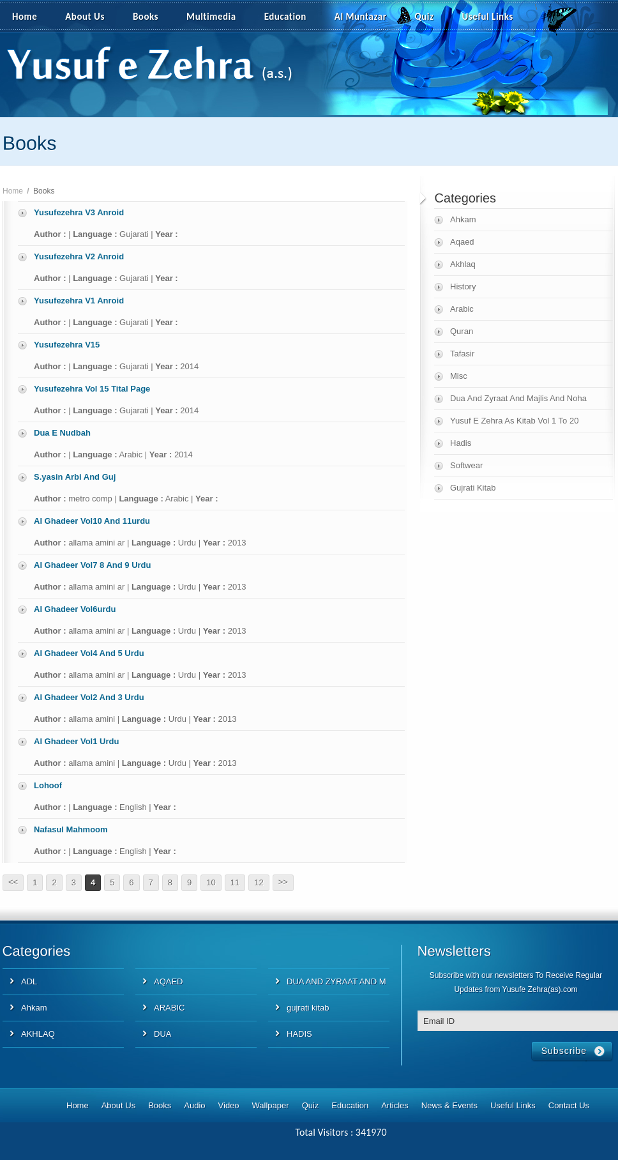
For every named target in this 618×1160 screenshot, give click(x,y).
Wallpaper (270, 1105)
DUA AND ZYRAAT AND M (336, 981)
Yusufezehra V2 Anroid (79, 256)
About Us (85, 16)
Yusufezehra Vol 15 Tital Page (92, 388)
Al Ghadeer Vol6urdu (75, 609)
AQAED (168, 981)
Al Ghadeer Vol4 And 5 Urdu (89, 653)
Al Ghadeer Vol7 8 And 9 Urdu (92, 565)
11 (234, 882)
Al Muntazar (361, 16)
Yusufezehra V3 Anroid (79, 212)
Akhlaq (463, 264)
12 (258, 882)
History (463, 286)
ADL (29, 981)
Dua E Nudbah (62, 433)
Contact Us (568, 1105)
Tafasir (462, 353)
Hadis (460, 443)
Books (145, 16)
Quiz (424, 16)
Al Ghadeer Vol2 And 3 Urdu (89, 697)
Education (285, 16)
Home (24, 16)
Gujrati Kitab (473, 487)
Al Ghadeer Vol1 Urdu (76, 741)
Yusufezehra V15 (67, 344)
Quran (461, 331)
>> (283, 882)
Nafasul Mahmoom (71, 829)
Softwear (466, 465)
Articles (395, 1105)
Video (228, 1105)
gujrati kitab (308, 1007)
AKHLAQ (38, 1034)
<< (13, 882)
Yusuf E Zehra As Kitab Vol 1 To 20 (514, 420)
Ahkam (463, 219)
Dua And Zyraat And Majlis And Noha (518, 398)
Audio (194, 1105)
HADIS (299, 1034)
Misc (458, 376)
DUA (162, 1034)
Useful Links (487, 16)
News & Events (449, 1105)
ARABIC (169, 1007)
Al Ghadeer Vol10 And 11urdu (92, 521)
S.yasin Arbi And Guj (75, 477)
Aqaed (462, 242)
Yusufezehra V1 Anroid (79, 300)
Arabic (462, 309)
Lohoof (48, 785)
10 (210, 882)
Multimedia (218, 17)
